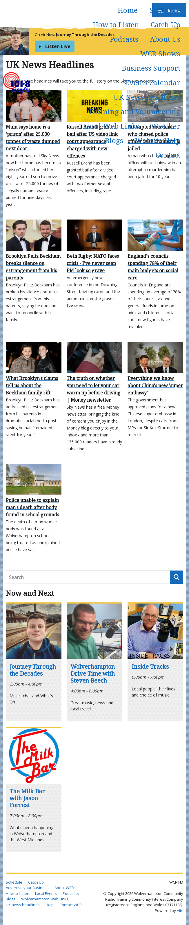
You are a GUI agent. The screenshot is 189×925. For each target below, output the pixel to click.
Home (128, 10)
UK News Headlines (147, 97)
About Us (165, 39)
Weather (165, 126)
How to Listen (116, 24)
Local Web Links (111, 126)
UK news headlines (23, 904)
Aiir (179, 910)
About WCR (64, 887)
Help (50, 904)
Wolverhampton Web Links (44, 899)
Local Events (46, 893)
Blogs (114, 140)
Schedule (164, 10)
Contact (168, 155)
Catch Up (165, 24)
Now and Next (30, 593)
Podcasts (124, 39)
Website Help (157, 140)
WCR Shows (160, 53)
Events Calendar (152, 82)
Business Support (151, 68)
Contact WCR (70, 904)
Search (176, 577)
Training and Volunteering (134, 111)
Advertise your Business (27, 887)
